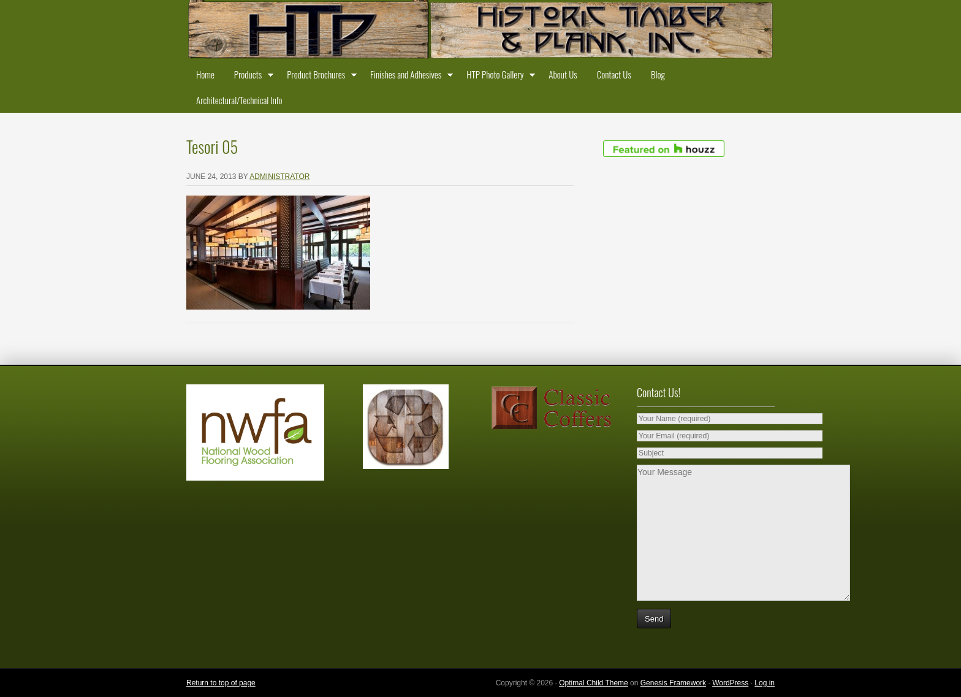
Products (250, 76)
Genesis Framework (673, 683)
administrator (279, 176)
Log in (764, 683)
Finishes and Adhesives (408, 76)
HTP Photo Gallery (498, 76)
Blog (658, 74)
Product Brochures (318, 76)
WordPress (730, 683)
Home (205, 74)
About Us (563, 74)
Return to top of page (221, 683)
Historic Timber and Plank (480, 30)
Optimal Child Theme (593, 683)
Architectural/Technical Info (239, 100)
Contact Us (614, 74)
